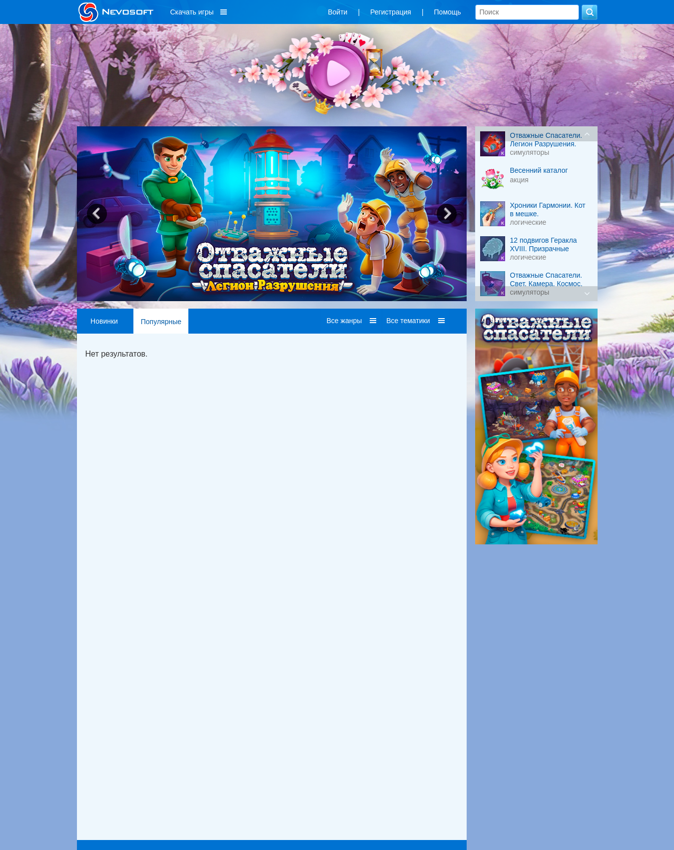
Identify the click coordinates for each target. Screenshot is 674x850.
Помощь (447, 12)
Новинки (104, 321)
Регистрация (390, 12)
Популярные (161, 322)
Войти (337, 12)
